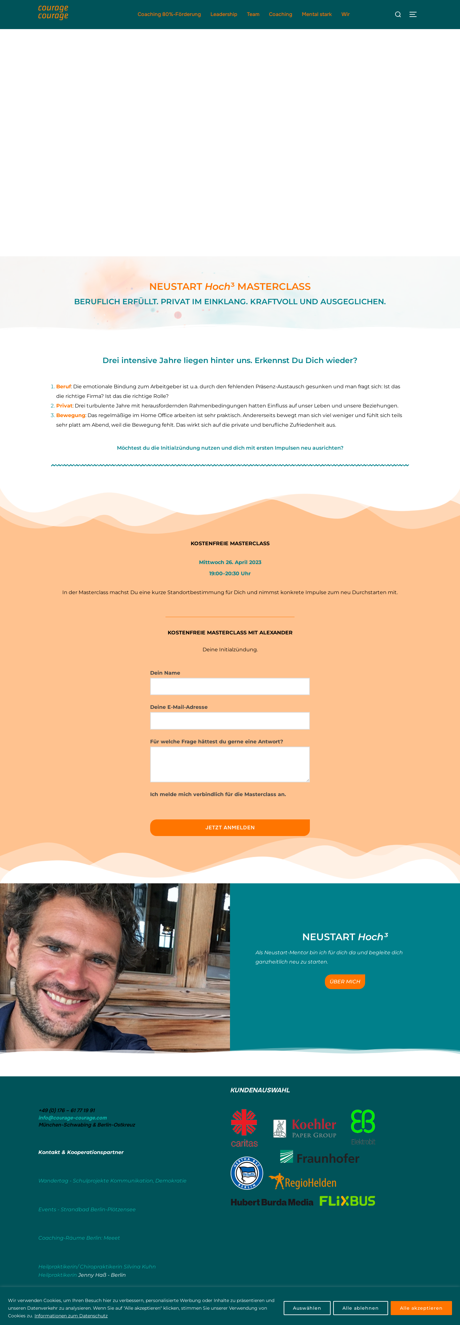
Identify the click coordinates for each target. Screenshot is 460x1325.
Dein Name (230, 684)
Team (253, 14)
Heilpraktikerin (57, 1276)
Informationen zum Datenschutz (71, 1316)
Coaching (280, 14)
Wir (345, 14)
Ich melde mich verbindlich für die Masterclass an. (218, 796)
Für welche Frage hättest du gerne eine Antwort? (230, 762)
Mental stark (317, 14)
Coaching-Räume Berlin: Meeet (79, 1239)
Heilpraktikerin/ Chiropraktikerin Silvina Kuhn (97, 1268)
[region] (230, 1306)
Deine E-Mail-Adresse (230, 715)
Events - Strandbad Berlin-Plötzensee (87, 1211)
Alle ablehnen (360, 1308)
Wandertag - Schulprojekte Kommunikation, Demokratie (112, 1182)
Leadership (224, 14)
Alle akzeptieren (421, 1308)
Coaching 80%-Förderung (169, 14)
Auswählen (307, 1308)
